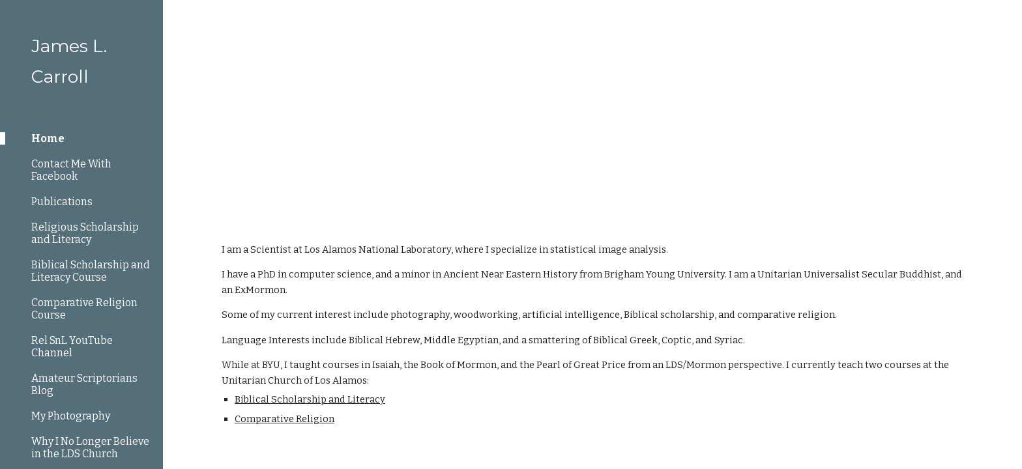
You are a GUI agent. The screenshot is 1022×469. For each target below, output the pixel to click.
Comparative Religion (284, 419)
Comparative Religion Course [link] (84, 308)
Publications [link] (62, 201)
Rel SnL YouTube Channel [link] (72, 346)
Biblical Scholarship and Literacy (310, 399)
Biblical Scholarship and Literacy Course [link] (90, 271)
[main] (592, 110)
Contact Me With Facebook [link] (71, 170)
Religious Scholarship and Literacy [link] (85, 233)
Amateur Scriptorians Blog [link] (84, 384)
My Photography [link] (70, 416)
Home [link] (48, 138)
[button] (1006, 18)
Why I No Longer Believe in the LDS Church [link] (90, 447)
